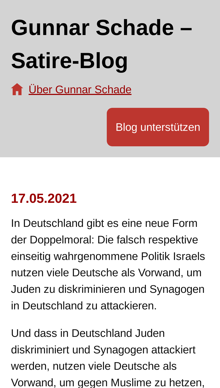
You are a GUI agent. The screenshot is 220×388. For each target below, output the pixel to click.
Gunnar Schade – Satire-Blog (101, 44)
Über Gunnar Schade (80, 89)
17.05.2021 (44, 198)
